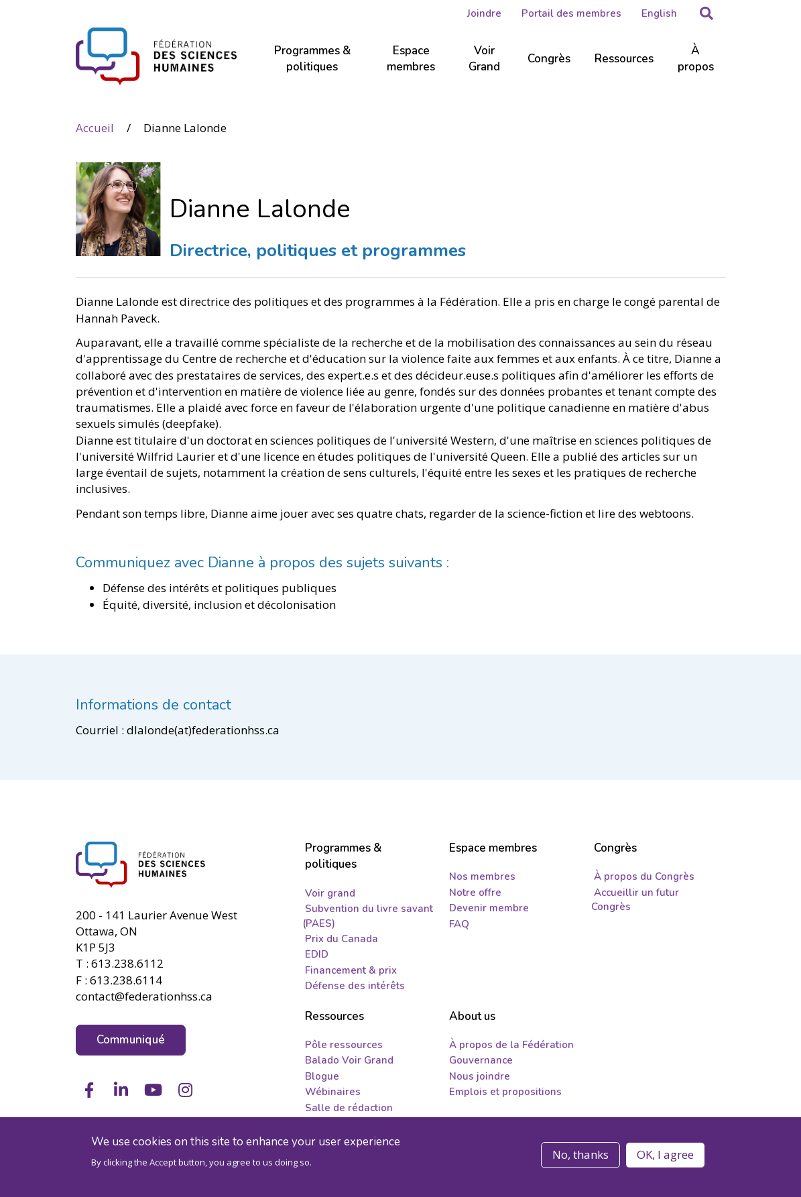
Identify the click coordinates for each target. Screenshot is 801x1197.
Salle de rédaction (349, 1108)
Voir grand (330, 893)
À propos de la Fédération (511, 1044)
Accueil (95, 127)
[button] (706, 13)
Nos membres (482, 876)
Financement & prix (351, 970)
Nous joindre (479, 1076)
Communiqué (131, 1038)
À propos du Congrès (644, 876)
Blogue (322, 1076)
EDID (316, 954)
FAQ (459, 924)
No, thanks (580, 1154)
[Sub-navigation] (312, 67)
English (659, 13)
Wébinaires (333, 1091)
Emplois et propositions (505, 1091)
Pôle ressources (344, 1044)
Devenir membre (489, 908)
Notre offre (475, 892)
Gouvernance (481, 1060)
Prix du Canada (341, 939)
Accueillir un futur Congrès (635, 899)
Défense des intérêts (355, 985)
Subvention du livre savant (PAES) (367, 915)
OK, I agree (665, 1154)
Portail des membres (571, 13)
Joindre (484, 13)
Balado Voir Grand (349, 1060)
